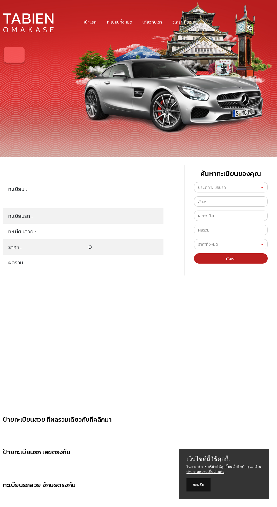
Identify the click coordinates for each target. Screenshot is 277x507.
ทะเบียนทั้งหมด (119, 22)
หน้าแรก (90, 22)
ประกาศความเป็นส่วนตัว (205, 472)
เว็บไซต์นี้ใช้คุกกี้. (208, 459)
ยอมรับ (198, 485)
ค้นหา (231, 258)
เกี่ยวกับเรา (152, 22)
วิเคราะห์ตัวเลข (185, 22)
